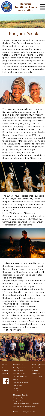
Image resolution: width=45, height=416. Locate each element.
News (4, 368)
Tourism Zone (37, 376)
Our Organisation (19, 368)
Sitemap (5, 373)
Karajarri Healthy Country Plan (24, 406)
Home (4, 365)
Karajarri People (18, 371)
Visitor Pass (36, 373)
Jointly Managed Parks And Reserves (26, 404)
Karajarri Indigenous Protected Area (25, 398)
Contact (5, 371)
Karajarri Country (19, 373)
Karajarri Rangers (19, 401)
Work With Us (18, 391)
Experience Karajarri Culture (25, 412)
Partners (16, 388)
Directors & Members (20, 382)
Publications (17, 385)
